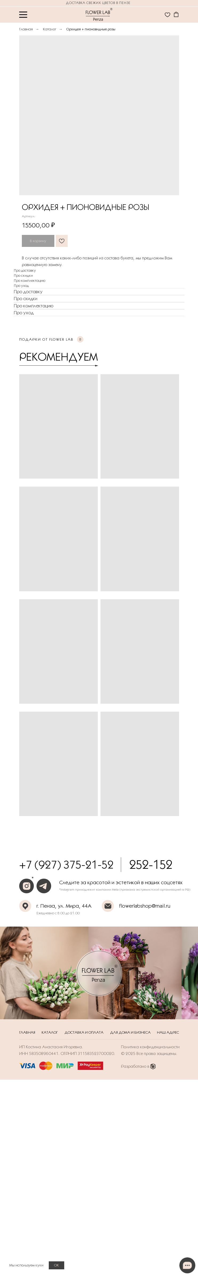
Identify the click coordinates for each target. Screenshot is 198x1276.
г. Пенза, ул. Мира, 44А (64, 906)
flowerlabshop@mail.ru (144, 906)
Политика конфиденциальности (150, 1047)
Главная (26, 29)
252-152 (150, 864)
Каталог (49, 29)
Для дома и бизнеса (130, 1032)
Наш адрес (168, 1032)
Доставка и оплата (83, 1032)
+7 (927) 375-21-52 (66, 864)
